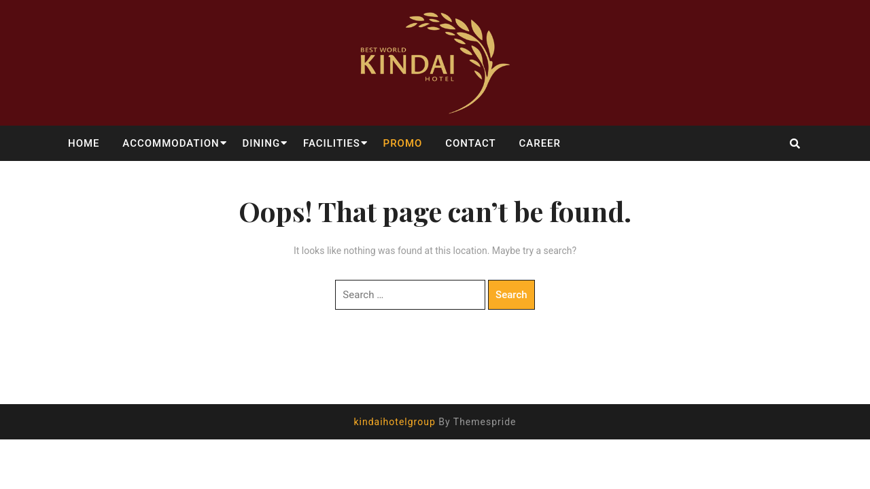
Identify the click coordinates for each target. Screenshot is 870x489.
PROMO (403, 143)
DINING (261, 143)
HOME (84, 143)
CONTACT (470, 143)
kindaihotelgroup (394, 421)
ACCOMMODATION (170, 143)
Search (511, 295)
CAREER (540, 143)
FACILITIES (331, 143)
